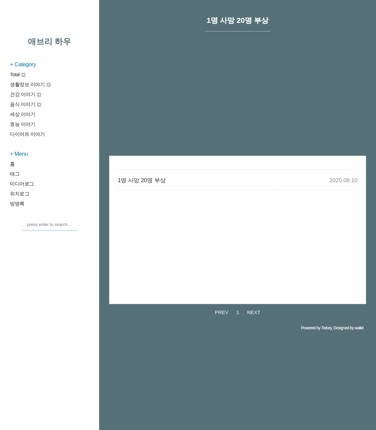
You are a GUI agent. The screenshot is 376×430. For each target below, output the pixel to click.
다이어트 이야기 (27, 134)
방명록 (17, 203)
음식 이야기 (25, 104)
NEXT (253, 312)
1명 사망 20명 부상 (142, 180)
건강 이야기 (25, 94)
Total (17, 74)
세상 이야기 (22, 114)
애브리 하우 (49, 41)
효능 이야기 (22, 124)
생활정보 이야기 (30, 84)
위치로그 (19, 193)
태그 (15, 174)
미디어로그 (22, 184)
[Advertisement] (237, 101)
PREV (222, 312)
